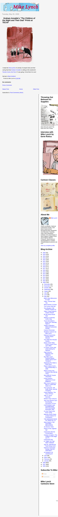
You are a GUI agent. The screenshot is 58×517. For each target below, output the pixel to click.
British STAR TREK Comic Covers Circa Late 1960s (50, 344)
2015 (44, 272)
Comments (45, 476)
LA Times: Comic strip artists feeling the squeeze (50, 349)
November (47, 286)
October (46, 287)
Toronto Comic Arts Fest (9, 72)
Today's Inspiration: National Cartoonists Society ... (50, 327)
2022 (44, 259)
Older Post (36, 89)
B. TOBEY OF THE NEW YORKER (49, 442)
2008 (44, 462)
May (45, 296)
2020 (44, 263)
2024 (44, 256)
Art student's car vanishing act (48, 453)
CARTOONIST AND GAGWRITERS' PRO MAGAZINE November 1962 (49, 407)
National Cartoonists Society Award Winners (49, 336)
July (45, 293)
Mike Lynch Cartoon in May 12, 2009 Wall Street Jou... (50, 384)
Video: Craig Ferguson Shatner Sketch (50, 312)
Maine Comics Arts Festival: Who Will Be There (50, 372)
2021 (44, 261)
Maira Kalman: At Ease (50, 304)
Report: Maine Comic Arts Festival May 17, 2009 (50, 367)
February (47, 459)
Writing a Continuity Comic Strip (49, 318)
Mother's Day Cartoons (50, 398)
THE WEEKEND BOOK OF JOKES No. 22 (50, 419)
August (46, 291)
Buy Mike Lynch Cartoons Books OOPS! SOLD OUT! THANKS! (50, 359)
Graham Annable (16, 70)
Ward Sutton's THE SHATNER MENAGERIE (49, 424)
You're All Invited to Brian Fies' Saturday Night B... (50, 322)
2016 (44, 270)
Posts (44, 474)
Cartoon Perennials (49, 330)
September (47, 289)
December (47, 284)
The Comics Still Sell (49, 306)
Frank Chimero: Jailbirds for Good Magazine (49, 380)
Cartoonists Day (48, 439)
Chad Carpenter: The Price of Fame (50, 393)
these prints (12, 68)
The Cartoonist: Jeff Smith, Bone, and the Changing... (50, 389)
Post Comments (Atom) (16, 92)
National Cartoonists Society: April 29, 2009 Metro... (49, 449)
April (45, 455)
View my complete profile (48, 245)
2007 (44, 464)
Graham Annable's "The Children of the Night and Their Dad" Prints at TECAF (18, 20)
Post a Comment (7, 85)
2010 (44, 280)
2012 (44, 277)
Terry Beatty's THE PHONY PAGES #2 (50, 308)
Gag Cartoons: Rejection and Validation (48, 353)
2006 (44, 466)
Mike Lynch (54, 218)
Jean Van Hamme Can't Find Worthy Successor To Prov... (50, 402)
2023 (44, 258)
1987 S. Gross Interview (48, 396)
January (46, 461)
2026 (44, 252)
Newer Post (5, 89)
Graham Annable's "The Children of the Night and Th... (50, 436)
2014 (44, 273)
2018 (44, 266)
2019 (44, 265)
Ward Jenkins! (12, 76)
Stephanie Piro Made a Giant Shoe (50, 363)
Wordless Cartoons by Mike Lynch (50, 332)
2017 (44, 268)
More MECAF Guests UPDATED (50, 376)
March (46, 457)
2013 (44, 275)
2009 (44, 282)
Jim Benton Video (49, 427)
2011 (44, 279)
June (45, 294)
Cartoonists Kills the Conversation (49, 432)
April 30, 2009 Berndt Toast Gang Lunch (50, 445)
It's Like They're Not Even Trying (49, 411)
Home (21, 89)
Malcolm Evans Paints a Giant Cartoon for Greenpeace (50, 416)
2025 (44, 254)
